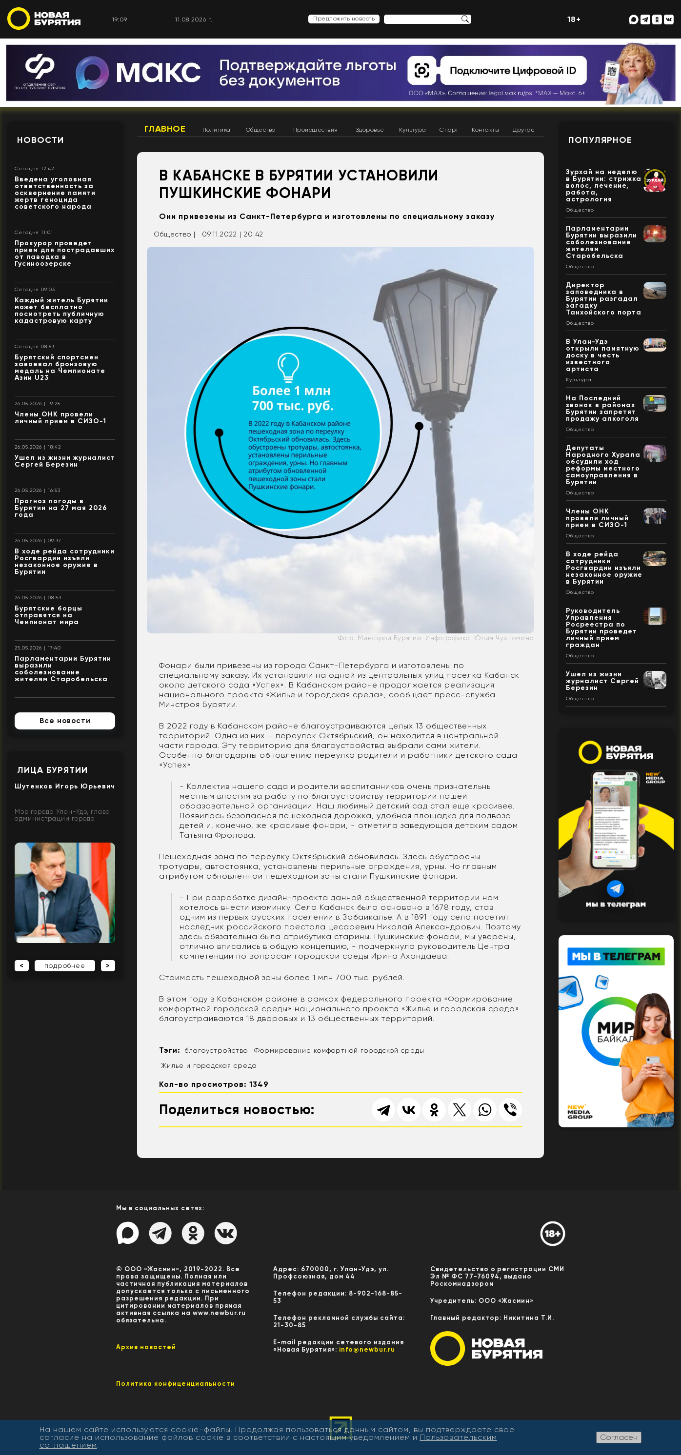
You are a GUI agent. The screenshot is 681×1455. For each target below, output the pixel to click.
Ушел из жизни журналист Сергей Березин (65, 461)
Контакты (485, 129)
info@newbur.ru (367, 1349)
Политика (216, 129)
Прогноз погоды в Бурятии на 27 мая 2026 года (61, 508)
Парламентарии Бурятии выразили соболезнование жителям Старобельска (63, 668)
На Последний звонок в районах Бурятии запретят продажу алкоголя (602, 408)
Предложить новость (344, 18)
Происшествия (315, 129)
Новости (40, 140)
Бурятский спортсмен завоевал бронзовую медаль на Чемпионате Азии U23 (60, 367)
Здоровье (370, 129)
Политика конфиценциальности (175, 1383)
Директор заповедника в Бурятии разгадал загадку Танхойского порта (603, 298)
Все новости (65, 720)
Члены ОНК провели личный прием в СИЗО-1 (60, 417)
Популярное (600, 140)
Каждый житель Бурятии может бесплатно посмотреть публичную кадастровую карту (61, 310)
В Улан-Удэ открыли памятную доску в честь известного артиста (603, 355)
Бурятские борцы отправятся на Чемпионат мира (48, 615)
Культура (412, 129)
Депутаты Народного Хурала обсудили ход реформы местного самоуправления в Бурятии (603, 465)
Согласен (619, 1437)
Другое (524, 129)
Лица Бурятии (52, 770)
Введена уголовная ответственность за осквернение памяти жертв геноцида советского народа (55, 193)
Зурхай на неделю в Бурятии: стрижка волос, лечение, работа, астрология (603, 185)
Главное (165, 128)
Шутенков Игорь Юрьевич (65, 786)
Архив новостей (146, 1347)
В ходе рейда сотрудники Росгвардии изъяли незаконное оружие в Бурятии (65, 561)
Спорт (449, 129)
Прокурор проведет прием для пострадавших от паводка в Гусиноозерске (65, 253)
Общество (261, 129)
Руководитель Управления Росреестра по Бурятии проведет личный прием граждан (601, 628)
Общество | (175, 234)
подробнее (64, 965)
